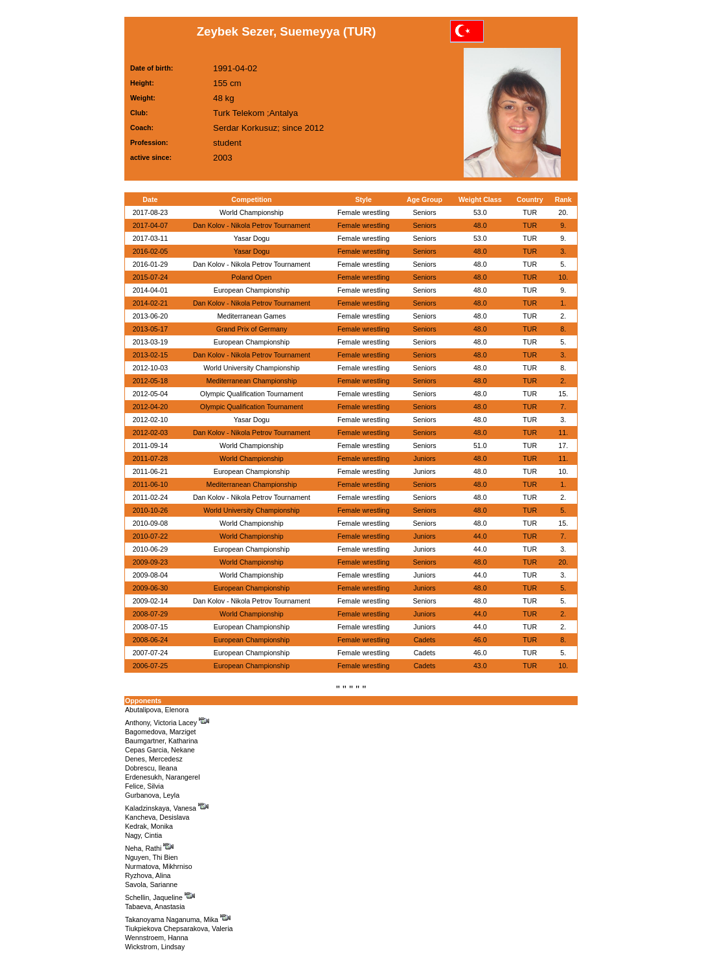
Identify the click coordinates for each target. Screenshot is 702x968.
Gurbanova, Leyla (152, 795)
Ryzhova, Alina (148, 875)
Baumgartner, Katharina (161, 741)
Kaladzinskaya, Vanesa (167, 808)
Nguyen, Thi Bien (151, 857)
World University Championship (251, 368)
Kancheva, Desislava (157, 817)
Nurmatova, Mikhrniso (158, 866)
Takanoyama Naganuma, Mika (178, 919)
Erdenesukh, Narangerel (162, 777)
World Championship (252, 212)
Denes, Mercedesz (154, 759)
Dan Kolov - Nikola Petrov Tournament (251, 225)
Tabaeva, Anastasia (155, 906)
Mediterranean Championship (252, 381)
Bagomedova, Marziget (160, 732)
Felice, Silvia (144, 786)
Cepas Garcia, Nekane (160, 750)
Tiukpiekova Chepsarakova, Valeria (178, 928)
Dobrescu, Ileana (151, 768)
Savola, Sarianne (151, 884)
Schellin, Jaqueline (160, 897)
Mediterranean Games (251, 316)
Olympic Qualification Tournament (251, 394)
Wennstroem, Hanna (156, 937)
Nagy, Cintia (143, 835)
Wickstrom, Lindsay (155, 947)
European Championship (251, 290)
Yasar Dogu (251, 238)
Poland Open (251, 277)
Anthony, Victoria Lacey (167, 722)
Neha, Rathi (149, 848)
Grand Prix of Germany (252, 329)
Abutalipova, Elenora (156, 710)
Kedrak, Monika (149, 826)
